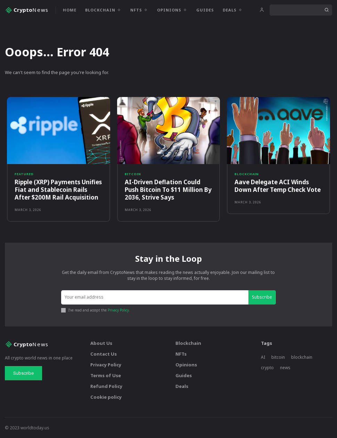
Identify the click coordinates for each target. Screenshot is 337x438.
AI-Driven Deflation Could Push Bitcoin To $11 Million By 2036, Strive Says (168, 189)
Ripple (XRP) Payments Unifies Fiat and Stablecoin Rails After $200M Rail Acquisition (58, 189)
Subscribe (262, 297)
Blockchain (247, 174)
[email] (154, 297)
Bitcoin (133, 174)
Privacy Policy (118, 309)
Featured (24, 174)
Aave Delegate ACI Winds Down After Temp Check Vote (278, 186)
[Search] (326, 10)
